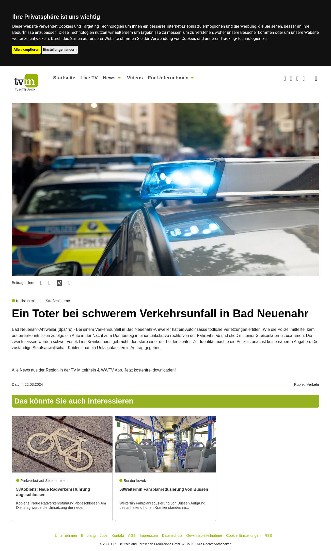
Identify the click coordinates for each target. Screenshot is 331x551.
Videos (135, 77)
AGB (132, 535)
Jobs (103, 535)
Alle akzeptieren (26, 50)
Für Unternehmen (168, 77)
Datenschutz (172, 535)
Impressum (149, 535)
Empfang (88, 535)
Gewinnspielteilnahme (204, 535)
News (109, 77)
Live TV (89, 77)
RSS (268, 535)
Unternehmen (66, 535)
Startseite (64, 77)
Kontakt (118, 535)
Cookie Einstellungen (243, 535)
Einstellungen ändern (60, 50)
